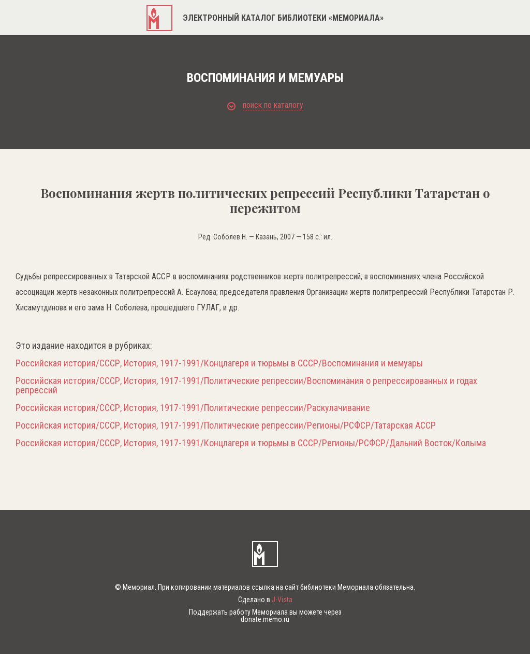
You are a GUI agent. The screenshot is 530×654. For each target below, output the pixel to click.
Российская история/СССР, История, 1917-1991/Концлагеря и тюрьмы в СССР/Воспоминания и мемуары (219, 363)
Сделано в (265, 599)
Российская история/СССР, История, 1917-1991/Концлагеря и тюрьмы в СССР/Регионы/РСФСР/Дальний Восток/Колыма (251, 443)
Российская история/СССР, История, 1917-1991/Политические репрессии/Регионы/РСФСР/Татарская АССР (226, 425)
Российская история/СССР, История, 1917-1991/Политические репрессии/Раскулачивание (193, 408)
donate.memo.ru (265, 619)
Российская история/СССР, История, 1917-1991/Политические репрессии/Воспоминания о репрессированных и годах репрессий (246, 385)
